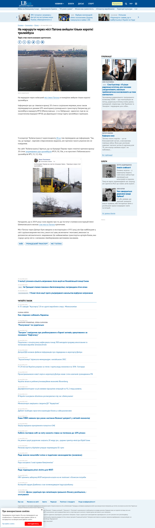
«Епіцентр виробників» (105, 9)
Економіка (29, 25)
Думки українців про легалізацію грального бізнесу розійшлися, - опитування (52, 493)
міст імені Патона (51, 97)
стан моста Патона (47, 224)
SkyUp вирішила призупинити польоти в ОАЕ (36, 425)
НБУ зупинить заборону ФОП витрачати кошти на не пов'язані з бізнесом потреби (52, 477)
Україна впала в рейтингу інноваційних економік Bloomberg (43, 381)
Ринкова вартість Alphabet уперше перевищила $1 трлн (41, 447)
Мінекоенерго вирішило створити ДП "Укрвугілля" (38, 403)
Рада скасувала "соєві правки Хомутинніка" (35, 462)
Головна (20, 25)
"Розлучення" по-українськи (31, 325)
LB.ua (58, 138)
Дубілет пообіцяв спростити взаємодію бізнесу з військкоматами (45, 410)
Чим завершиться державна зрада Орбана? (124, 194)
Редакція (53, 502)
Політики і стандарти (67, 502)
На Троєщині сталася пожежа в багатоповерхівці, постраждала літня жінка (52, 287)
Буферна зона (108, 135)
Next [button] (138, 17)
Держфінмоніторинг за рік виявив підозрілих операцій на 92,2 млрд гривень (50, 388)
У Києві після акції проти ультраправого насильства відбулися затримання (55, 293)
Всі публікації (107, 155)
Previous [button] (16, 17)
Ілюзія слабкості (124, 167)
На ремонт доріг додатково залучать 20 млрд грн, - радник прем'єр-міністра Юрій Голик (54, 440)
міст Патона (56, 244)
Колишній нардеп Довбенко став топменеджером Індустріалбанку (45, 484)
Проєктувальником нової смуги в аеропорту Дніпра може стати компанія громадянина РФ (55, 374)
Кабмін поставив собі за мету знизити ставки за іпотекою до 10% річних (51, 432)
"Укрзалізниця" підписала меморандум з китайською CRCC (42, 359)
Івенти (44, 502)
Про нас (20, 502)
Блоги (71, 3)
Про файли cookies (8, 524)
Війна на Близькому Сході (28, 9)
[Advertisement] (57, 126)
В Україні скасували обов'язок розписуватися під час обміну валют (45, 396)
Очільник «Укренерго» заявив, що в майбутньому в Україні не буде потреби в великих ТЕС (122, 18)
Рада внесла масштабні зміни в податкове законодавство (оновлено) (50, 455)
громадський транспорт (37, 244)
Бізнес (36, 25)
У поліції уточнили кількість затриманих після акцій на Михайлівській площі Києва (53, 281)
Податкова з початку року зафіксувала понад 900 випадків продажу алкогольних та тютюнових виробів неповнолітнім (52, 343)
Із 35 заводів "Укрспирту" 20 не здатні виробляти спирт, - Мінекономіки (47, 306)
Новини (59, 3)
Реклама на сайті (33, 502)
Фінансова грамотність (84, 9)
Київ (21, 244)
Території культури (124, 9)
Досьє (81, 3)
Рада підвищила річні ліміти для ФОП (35, 469)
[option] (38, 17)
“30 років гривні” (66, 9)
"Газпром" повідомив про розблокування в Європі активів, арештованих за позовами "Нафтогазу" (52, 333)
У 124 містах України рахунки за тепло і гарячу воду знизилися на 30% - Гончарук (51, 366)
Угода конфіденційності (86, 502)
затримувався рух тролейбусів (39, 151)
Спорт (91, 3)
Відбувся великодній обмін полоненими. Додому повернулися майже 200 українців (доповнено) (81, 18)
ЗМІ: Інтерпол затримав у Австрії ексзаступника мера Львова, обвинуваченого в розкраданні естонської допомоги (42, 20)
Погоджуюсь (33, 524)
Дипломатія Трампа (49, 9)
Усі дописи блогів (108, 213)
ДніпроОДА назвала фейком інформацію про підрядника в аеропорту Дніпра (50, 352)
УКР (130, 4)
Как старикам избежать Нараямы (33, 315)
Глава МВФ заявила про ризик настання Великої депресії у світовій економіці (54, 418)
